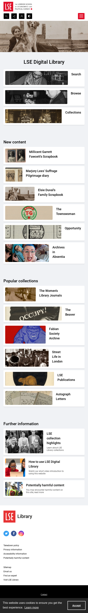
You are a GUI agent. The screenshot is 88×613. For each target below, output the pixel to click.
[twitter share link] (6, 533)
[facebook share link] (13, 533)
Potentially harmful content (16, 558)
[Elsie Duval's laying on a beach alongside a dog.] (52, 193)
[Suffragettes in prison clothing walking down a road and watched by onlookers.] (52, 294)
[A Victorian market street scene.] (59, 357)
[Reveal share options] (14, 16)
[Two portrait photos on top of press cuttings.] (47, 155)
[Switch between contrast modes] (29, 16)
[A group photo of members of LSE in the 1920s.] (56, 442)
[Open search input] (6, 16)
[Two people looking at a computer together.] (47, 467)
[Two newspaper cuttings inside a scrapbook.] (45, 174)
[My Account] (21, 16)
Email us (7, 571)
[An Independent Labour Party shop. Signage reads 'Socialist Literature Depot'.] (65, 113)
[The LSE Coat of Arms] (61, 378)
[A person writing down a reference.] (71, 75)
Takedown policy (11, 545)
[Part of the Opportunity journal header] (65, 229)
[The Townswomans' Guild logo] (61, 212)
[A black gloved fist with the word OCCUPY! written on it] (65, 313)
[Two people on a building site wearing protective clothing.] (46, 488)
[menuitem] (44, 594)
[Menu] (81, 16)
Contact (44, 594)
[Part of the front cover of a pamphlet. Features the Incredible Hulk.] (57, 334)
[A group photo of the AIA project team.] (59, 253)
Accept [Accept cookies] (76, 605)
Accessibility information (15, 554)
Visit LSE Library (11, 580)
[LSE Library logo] (17, 517)
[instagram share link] (21, 533)
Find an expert (10, 575)
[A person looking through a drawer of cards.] (70, 94)
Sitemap (7, 567)
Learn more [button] (31, 607)
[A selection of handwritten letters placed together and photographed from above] (60, 397)
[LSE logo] (17, 6)
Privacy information (12, 549)
